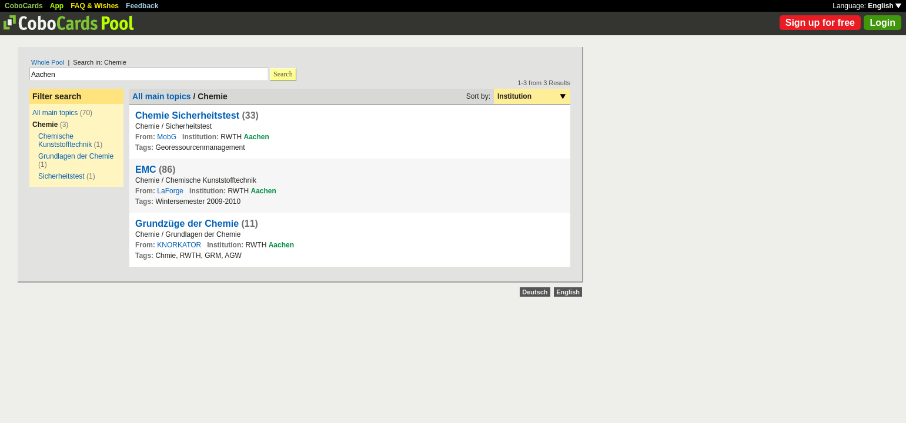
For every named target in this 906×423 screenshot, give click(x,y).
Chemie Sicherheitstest (187, 115)
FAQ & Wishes (95, 6)
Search (283, 74)
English (884, 6)
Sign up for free (820, 23)
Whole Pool (47, 62)
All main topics (55, 113)
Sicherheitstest (61, 176)
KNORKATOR (179, 245)
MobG (166, 137)
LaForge (170, 191)
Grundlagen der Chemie (75, 156)
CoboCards (24, 6)
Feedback (142, 6)
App (56, 6)
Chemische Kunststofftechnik (65, 140)
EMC (145, 169)
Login (882, 23)
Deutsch (534, 292)
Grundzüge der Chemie (187, 224)
